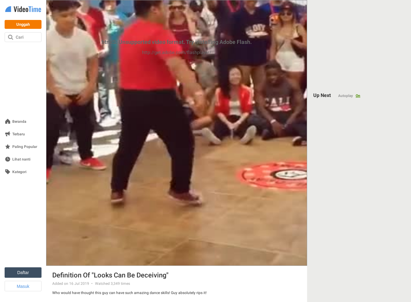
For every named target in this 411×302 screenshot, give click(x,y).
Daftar (23, 272)
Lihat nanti (21, 159)
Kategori (19, 172)
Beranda (19, 122)
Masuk (23, 286)
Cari (20, 37)
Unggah (23, 24)
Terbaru (18, 134)
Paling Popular (24, 147)
